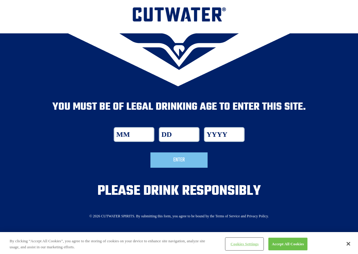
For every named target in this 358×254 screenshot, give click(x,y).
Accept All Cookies (288, 246)
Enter (179, 159)
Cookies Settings (244, 246)
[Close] (348, 246)
